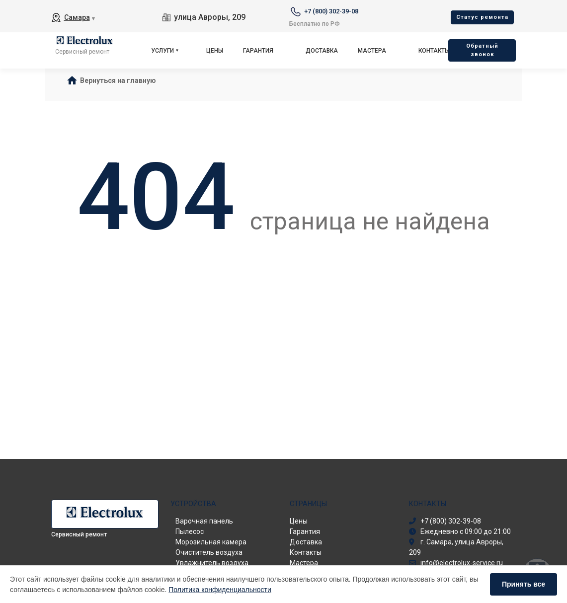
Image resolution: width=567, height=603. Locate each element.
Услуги (162, 50)
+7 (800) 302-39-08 (331, 11)
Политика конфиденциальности (219, 590)
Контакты (434, 50)
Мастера (372, 50)
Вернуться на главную (118, 80)
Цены (214, 50)
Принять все (523, 584)
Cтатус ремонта (482, 17)
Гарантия (258, 50)
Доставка (322, 50)
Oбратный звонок (482, 50)
